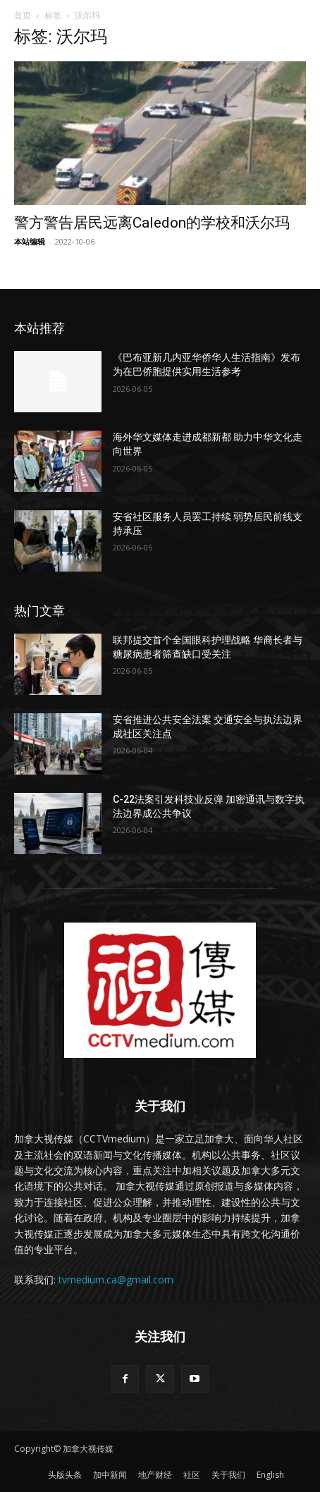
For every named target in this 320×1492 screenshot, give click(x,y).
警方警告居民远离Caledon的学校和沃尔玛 (152, 222)
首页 (22, 15)
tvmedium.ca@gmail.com (116, 1279)
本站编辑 (29, 241)
